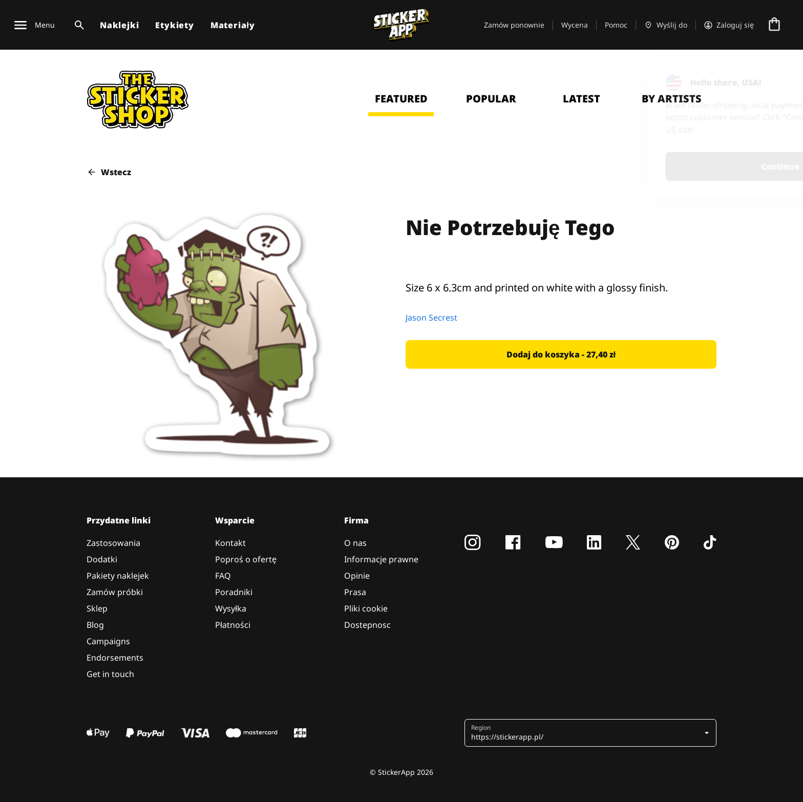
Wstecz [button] (109, 172)
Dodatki (102, 559)
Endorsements (115, 657)
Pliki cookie (366, 608)
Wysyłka (230, 608)
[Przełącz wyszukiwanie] (77, 25)
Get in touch (110, 674)
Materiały (232, 25)
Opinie (357, 575)
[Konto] (729, 25)
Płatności (232, 624)
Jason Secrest (431, 317)
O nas (355, 542)
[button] (561, 354)
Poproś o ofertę (246, 559)
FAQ (223, 575)
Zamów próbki (115, 592)
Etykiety (174, 25)
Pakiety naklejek (118, 575)
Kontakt (230, 542)
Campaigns (108, 641)
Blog (95, 624)
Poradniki (233, 592)
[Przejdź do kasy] (774, 25)
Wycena (574, 25)
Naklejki (119, 25)
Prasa (355, 592)
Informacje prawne (381, 559)
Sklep (97, 608)
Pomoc (616, 25)
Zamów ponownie (514, 25)
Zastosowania (113, 542)
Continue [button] (661, 166)
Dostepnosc (367, 624)
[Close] (771, 78)
